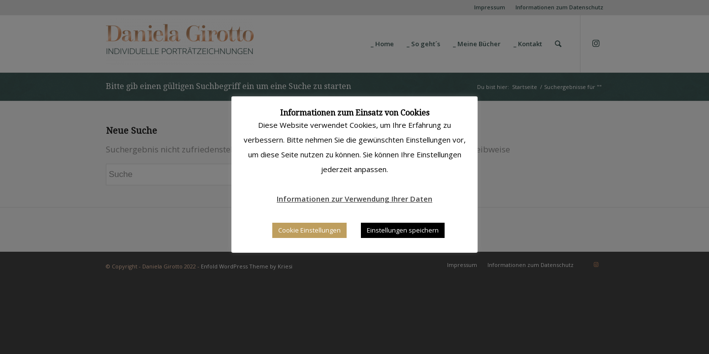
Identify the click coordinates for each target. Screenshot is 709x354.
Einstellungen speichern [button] (403, 230)
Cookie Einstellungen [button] (309, 230)
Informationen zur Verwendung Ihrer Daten (354, 199)
